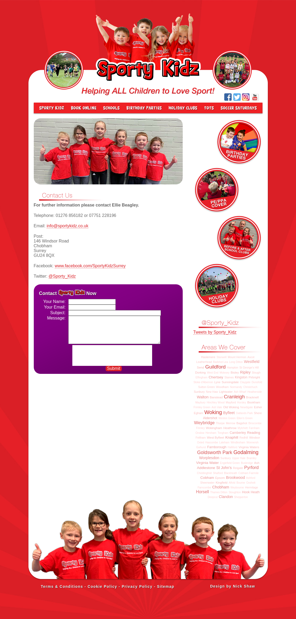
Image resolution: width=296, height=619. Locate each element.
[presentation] (112, 355)
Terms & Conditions (62, 586)
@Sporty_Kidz (62, 276)
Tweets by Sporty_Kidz (215, 332)
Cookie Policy (102, 586)
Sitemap (165, 586)
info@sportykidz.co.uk (67, 226)
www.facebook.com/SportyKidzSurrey (90, 266)
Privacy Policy (137, 586)
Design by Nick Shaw (232, 586)
